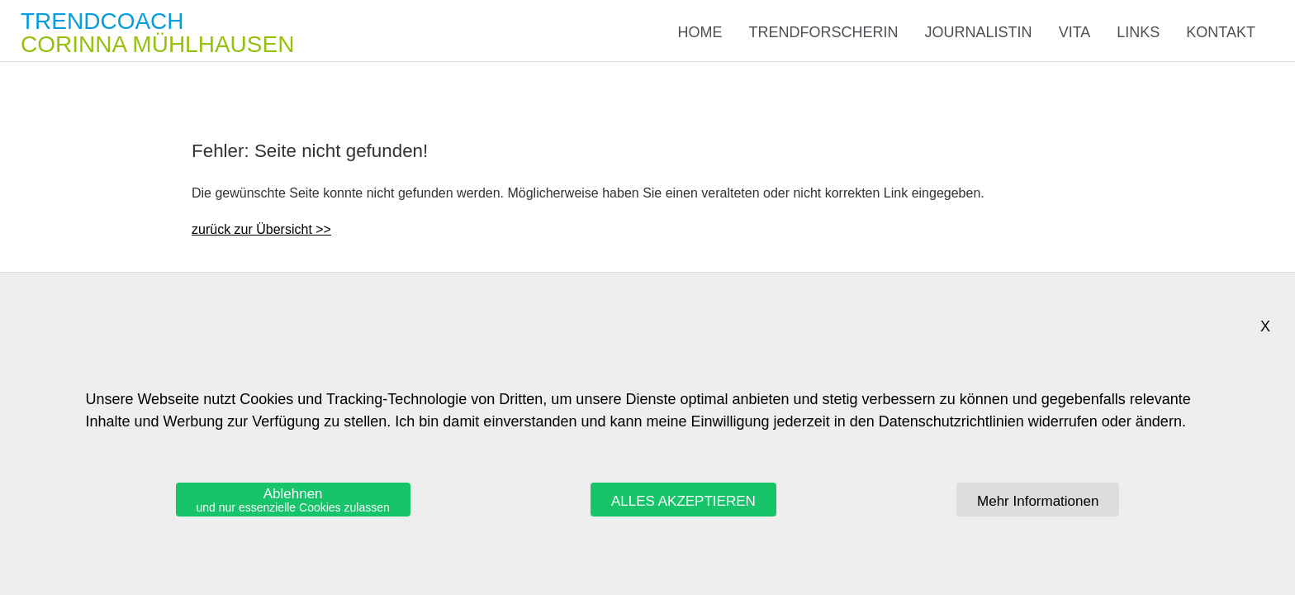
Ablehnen (293, 500)
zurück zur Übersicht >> (261, 229)
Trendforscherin (824, 32)
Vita (1075, 32)
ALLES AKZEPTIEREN (683, 501)
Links (1138, 32)
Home (700, 32)
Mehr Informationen (1037, 501)
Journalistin (978, 32)
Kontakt (1220, 32)
